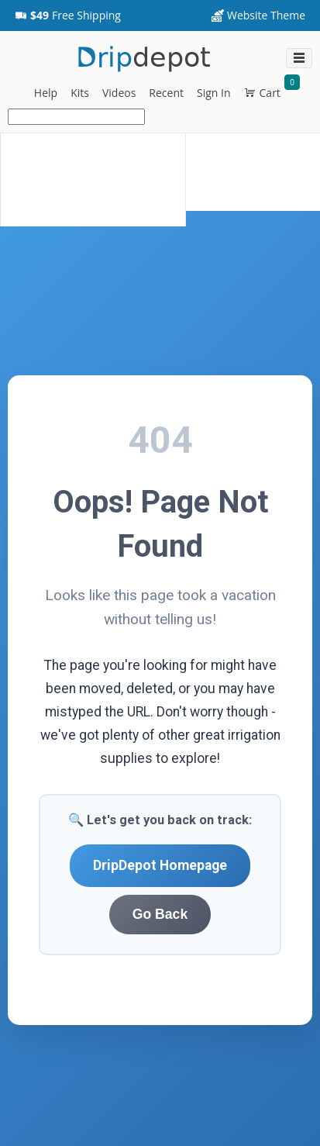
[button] (68, 15)
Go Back (160, 914)
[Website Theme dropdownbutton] (258, 15)
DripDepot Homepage (160, 865)
